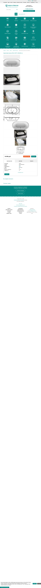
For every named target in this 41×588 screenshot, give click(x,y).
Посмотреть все (20, 172)
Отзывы (9, 212)
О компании (5, 2)
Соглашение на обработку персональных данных (20, 206)
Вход (30, 0)
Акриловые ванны (15, 50)
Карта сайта (20, 203)
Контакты (28, 2)
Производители (20, 209)
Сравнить (7, 174)
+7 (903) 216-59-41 (32, 209)
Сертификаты (33, 2)
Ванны (11, 50)
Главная (4, 50)
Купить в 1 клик (27, 156)
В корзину (34, 156)
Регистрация (35, 0)
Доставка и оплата (19, 2)
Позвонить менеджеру (20, 190)
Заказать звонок (20, 193)
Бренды (14, 2)
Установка (24, 2)
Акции (9, 2)
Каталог (11, 2)
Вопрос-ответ (9, 213)
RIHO (20, 166)
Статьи (37, 2)
